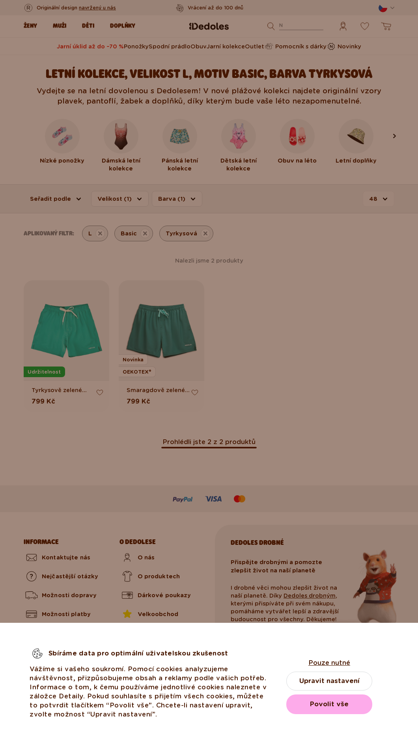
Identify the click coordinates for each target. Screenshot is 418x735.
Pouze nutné (329, 662)
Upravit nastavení (329, 681)
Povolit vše (329, 704)
